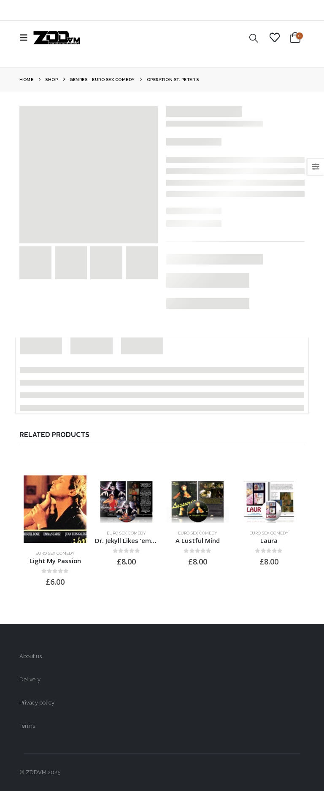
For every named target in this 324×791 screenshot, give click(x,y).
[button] (26, 37)
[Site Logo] (57, 37)
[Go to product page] (55, 509)
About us (30, 656)
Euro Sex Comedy (55, 553)
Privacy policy (36, 702)
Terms (27, 726)
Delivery (29, 679)
